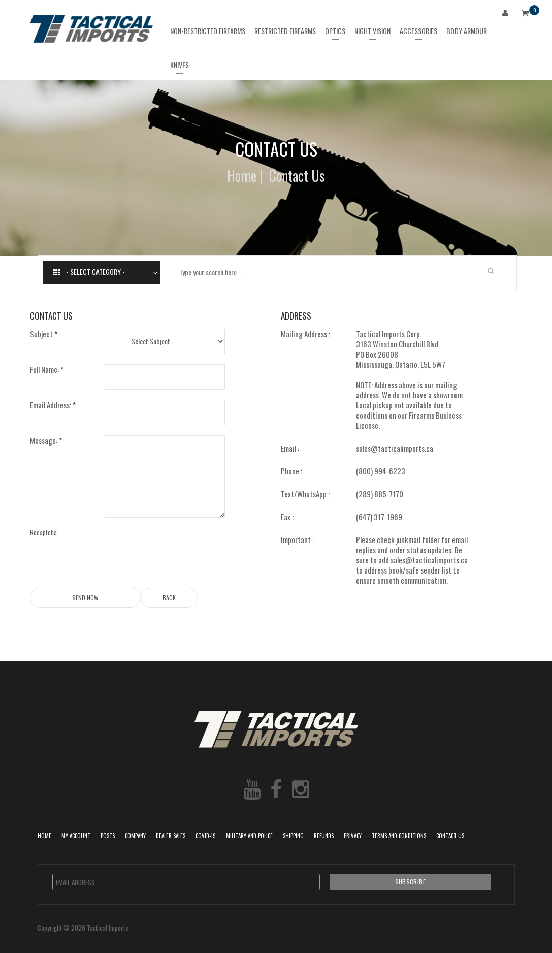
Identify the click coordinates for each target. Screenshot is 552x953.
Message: (46, 440)
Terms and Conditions (399, 836)
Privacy (353, 836)
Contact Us (450, 836)
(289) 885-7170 (379, 494)
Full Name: (46, 369)
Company (135, 836)
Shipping (293, 836)
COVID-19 (206, 836)
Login (507, 14)
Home (241, 175)
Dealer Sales (170, 836)
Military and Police (249, 836)
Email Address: (53, 405)
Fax (287, 517)
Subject (43, 334)
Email (290, 448)
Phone (291, 471)
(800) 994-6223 (380, 471)
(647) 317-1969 (379, 517)
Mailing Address (305, 334)
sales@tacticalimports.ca (394, 448)
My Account (75, 836)
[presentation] (182, 547)
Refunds (324, 836)
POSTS (108, 836)
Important (297, 539)
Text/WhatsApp (305, 494)
